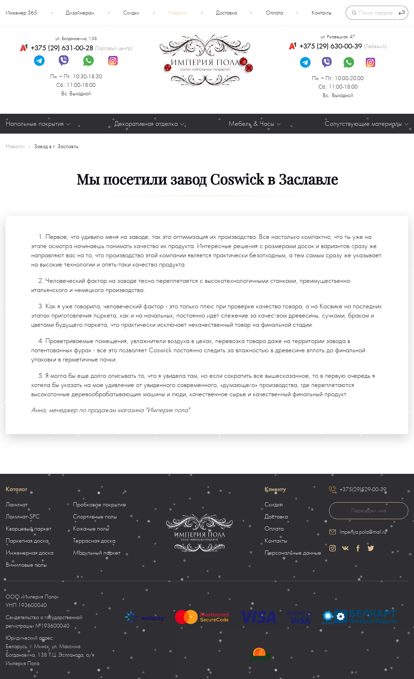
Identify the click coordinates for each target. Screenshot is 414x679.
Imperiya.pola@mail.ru (363, 532)
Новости (177, 13)
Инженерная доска (29, 552)
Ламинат (17, 504)
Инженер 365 (21, 13)
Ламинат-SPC (23, 516)
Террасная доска (94, 540)
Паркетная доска (27, 540)
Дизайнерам (80, 13)
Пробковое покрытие (99, 504)
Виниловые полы (26, 564)
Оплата (274, 13)
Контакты (321, 13)
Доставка (226, 13)
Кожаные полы (91, 528)
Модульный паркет (96, 552)
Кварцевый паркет (28, 528)
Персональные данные (293, 552)
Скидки (131, 13)
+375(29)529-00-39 (363, 489)
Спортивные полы (95, 516)
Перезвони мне (368, 510)
